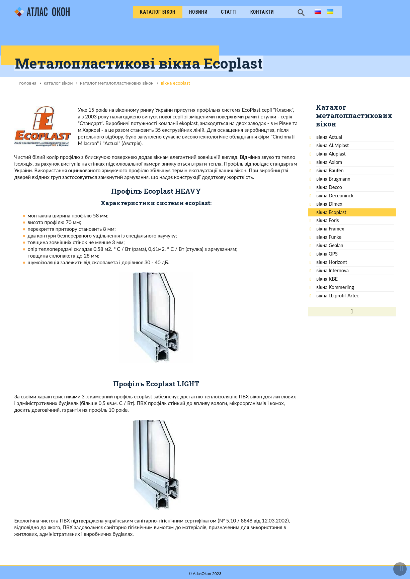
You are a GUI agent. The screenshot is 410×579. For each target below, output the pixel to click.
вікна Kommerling (335, 287)
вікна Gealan (329, 245)
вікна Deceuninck (334, 195)
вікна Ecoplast (331, 212)
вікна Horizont (331, 262)
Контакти (262, 12)
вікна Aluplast (331, 154)
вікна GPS (327, 254)
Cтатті (229, 12)
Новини (198, 12)
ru (317, 12)
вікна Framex (330, 228)
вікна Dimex (329, 204)
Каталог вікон (157, 12)
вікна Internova (332, 270)
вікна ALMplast (332, 145)
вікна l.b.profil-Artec (337, 295)
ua (329, 12)
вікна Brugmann (333, 179)
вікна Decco (329, 187)
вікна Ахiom (329, 162)
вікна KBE (327, 279)
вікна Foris (327, 220)
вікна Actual (329, 137)
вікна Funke (328, 237)
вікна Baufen (330, 170)
